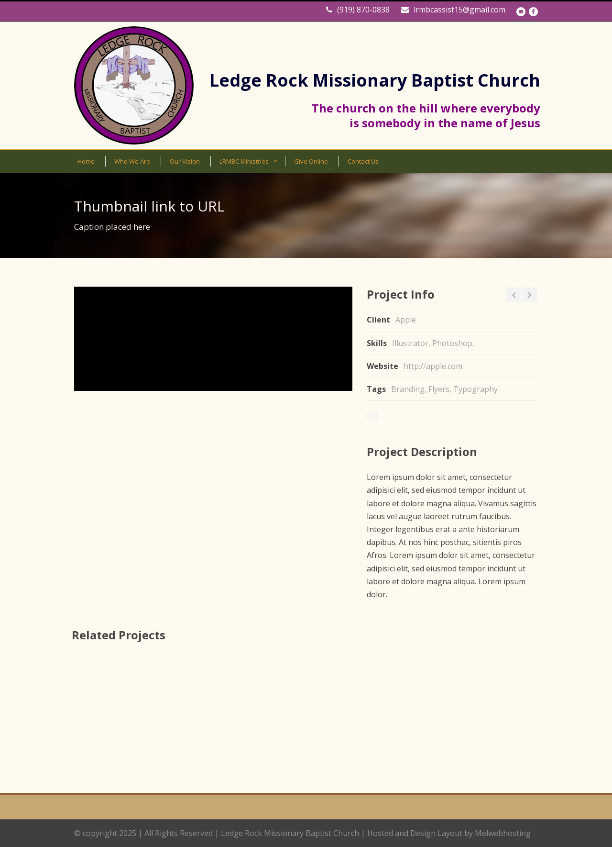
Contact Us (363, 161)
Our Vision (185, 161)
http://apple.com (433, 366)
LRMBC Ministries (244, 161)
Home (86, 161)
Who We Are (132, 161)
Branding (408, 389)
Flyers (438, 389)
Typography (475, 389)
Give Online (311, 161)
